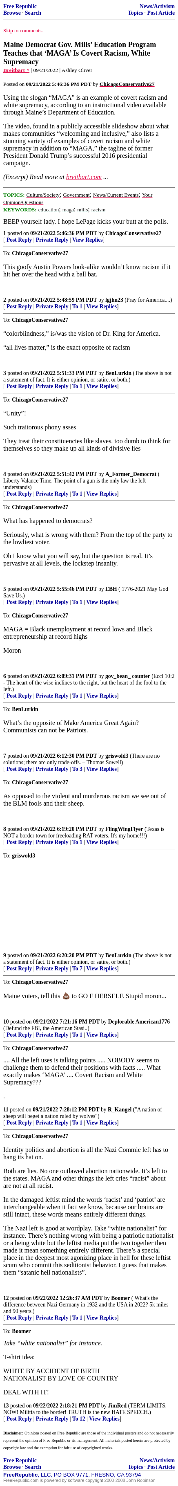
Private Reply (52, 240)
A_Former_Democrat (130, 474)
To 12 (78, 1419)
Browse (12, 13)
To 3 (77, 769)
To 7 (77, 968)
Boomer (120, 1298)
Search (33, 13)
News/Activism (157, 6)
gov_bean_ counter (127, 676)
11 (6, 1110)
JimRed (117, 1406)
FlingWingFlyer (124, 829)
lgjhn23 (114, 300)
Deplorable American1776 (139, 1022)
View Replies (87, 240)
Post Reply (19, 240)
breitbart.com (84, 176)
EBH (111, 589)
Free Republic (20, 6)
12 (6, 1298)
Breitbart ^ (16, 70)
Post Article (161, 13)
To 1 (77, 306)
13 (6, 1406)
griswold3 (117, 756)
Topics (135, 13)
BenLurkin (118, 373)
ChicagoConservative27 (133, 233)
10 (6, 1022)
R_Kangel (119, 1110)
